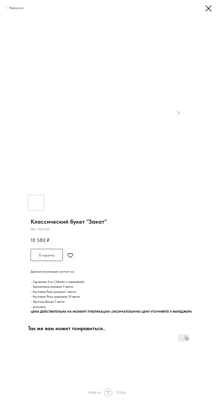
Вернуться (16, 8)
